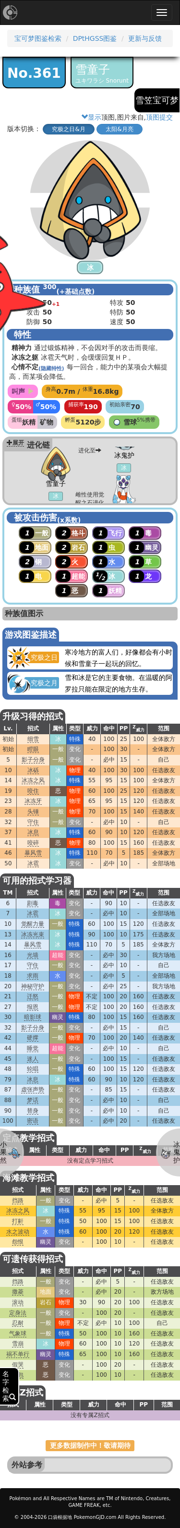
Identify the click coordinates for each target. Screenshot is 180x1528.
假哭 (18, 1364)
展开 (15, 442)
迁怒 (32, 996)
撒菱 (18, 1291)
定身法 (17, 1313)
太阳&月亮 (119, 129)
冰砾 (33, 770)
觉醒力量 (32, 924)
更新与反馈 (145, 38)
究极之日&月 (68, 129)
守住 (33, 822)
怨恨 (18, 1241)
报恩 (32, 1007)
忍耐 (18, 1323)
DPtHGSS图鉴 (95, 38)
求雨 (32, 975)
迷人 (32, 1058)
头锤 (33, 811)
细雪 (33, 739)
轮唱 (32, 1069)
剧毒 (32, 903)
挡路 (18, 1200)
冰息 (33, 832)
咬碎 (33, 842)
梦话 (32, 1100)
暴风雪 (33, 852)
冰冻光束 (32, 934)
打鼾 (18, 1221)
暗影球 (32, 1017)
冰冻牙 (33, 801)
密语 (32, 1120)
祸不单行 (17, 1354)
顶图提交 (159, 117)
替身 (32, 1110)
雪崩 (18, 1343)
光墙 (32, 955)
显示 (91, 117)
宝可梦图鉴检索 (37, 38)
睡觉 (32, 1048)
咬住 (33, 791)
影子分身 (33, 759)
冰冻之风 (33, 780)
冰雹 (33, 863)
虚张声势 (32, 1089)
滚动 (18, 1302)
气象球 (17, 1333)
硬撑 (32, 1037)
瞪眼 (33, 749)
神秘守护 (32, 986)
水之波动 (17, 1231)
